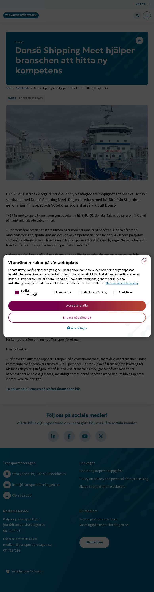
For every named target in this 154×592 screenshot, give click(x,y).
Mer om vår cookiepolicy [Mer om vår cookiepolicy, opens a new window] (122, 283)
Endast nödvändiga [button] (77, 317)
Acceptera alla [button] (77, 305)
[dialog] (77, 296)
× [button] (143, 260)
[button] (77, 327)
